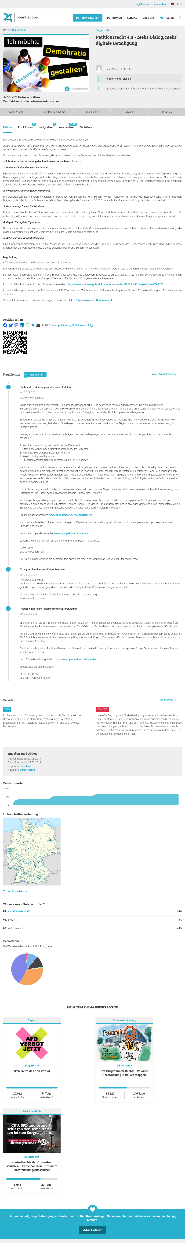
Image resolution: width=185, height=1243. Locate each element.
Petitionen (114, 17)
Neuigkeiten (46, 126)
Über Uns (149, 17)
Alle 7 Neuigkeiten (163, 374)
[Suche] (180, 17)
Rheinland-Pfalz (32, 1111)
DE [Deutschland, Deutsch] (175, 4)
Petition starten (87, 17)
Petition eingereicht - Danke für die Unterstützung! (48, 608)
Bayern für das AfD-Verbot (32, 1071)
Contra (102, 709)
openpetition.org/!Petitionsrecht (72, 325)
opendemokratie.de (18, 911)
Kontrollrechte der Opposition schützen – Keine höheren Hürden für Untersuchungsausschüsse (32, 1166)
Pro (7, 709)
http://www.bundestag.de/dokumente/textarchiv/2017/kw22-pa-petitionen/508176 (115, 284)
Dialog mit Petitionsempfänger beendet (42, 569)
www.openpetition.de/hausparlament (70, 514)
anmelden (160, 4)
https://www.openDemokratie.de (94, 300)
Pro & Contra (25, 126)
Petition (7, 127)
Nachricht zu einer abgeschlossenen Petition (45, 387)
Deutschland (19, 30)
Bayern (32, 1020)
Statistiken (86, 127)
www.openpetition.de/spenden (71, 533)
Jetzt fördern (92, 1229)
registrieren (142, 4)
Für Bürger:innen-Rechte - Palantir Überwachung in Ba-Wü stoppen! (124, 1073)
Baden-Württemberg (124, 1020)
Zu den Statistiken (14, 891)
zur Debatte (167, 699)
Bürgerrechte (103, 30)
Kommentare (66, 126)
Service (132, 17)
